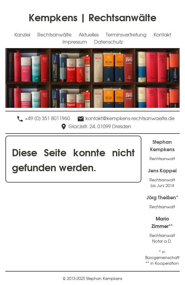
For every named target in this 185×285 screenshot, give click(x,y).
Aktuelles (89, 34)
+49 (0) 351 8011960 (47, 118)
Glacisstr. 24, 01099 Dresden (99, 126)
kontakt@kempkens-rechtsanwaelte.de (130, 118)
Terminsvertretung (126, 34)
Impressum (74, 41)
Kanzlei (22, 34)
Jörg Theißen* (162, 197)
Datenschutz (108, 41)
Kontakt (162, 34)
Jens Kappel (162, 170)
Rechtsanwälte (54, 34)
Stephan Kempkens (162, 145)
